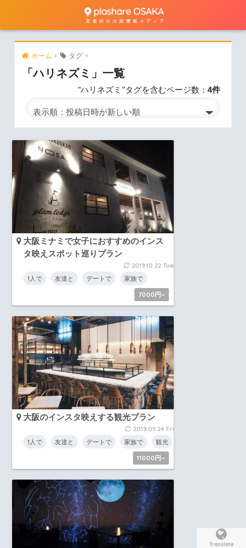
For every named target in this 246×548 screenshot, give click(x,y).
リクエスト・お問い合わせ (134, 493)
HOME (123, 472)
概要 (75, 493)
